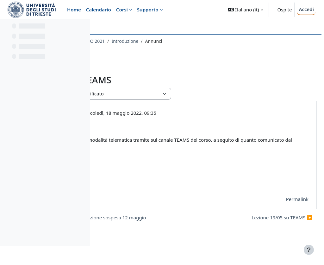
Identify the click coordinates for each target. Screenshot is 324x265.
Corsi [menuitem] (122, 9)
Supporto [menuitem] (148, 9)
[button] (245, 9)
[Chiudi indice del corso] (7, 28)
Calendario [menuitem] (98, 9)
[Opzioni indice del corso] (83, 28)
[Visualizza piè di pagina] (309, 250)
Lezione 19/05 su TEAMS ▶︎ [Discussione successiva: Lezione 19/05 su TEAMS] (266, 229)
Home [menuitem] (74, 9)
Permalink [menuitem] (282, 199)
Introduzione (220, 41)
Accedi (306, 9)
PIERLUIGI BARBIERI (150, 113)
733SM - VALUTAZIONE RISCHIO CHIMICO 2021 (151, 41)
